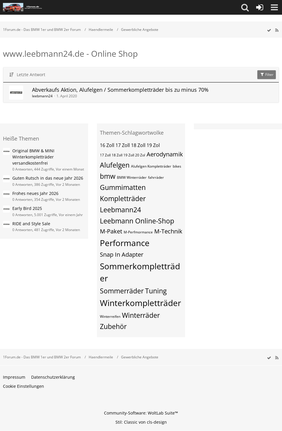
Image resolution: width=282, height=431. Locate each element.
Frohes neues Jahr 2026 (35, 193)
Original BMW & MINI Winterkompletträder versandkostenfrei (33, 157)
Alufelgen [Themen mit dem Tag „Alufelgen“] (115, 165)
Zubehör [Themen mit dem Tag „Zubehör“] (113, 326)
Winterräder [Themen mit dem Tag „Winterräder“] (141, 315)
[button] (245, 7)
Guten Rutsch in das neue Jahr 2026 (47, 178)
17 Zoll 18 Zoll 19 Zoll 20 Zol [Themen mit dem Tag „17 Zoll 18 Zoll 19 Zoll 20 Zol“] (122, 155)
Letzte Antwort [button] (31, 74)
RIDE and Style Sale (31, 223)
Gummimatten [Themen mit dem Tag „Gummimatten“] (123, 187)
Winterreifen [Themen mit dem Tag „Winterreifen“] (110, 316)
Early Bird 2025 (27, 208)
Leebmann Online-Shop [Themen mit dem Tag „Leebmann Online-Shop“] (137, 220)
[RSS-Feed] (276, 30)
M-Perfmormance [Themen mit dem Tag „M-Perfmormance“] (138, 232)
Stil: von (141, 422)
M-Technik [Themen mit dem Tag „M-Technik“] (168, 231)
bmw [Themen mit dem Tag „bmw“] (107, 176)
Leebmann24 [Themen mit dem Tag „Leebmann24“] (120, 209)
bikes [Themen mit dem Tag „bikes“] (177, 166)
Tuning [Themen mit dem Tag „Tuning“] (156, 290)
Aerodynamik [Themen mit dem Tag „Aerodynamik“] (165, 154)
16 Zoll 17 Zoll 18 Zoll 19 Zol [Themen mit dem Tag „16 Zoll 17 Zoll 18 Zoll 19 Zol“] (130, 145)
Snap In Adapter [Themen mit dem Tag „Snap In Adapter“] (121, 254)
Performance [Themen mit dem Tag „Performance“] (125, 242)
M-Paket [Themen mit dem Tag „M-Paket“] (111, 231)
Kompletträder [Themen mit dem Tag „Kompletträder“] (123, 198)
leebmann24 (42, 95)
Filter (266, 74)
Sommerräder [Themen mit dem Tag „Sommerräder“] (122, 290)
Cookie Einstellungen (23, 386)
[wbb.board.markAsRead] (269, 30)
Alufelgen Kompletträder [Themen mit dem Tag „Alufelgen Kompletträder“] (151, 166)
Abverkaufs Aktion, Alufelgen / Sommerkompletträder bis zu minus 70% (120, 89)
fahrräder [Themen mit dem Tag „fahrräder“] (156, 177)
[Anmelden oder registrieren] (260, 7)
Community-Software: (141, 413)
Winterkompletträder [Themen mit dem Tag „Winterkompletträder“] (140, 302)
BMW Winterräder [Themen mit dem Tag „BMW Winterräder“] (132, 177)
